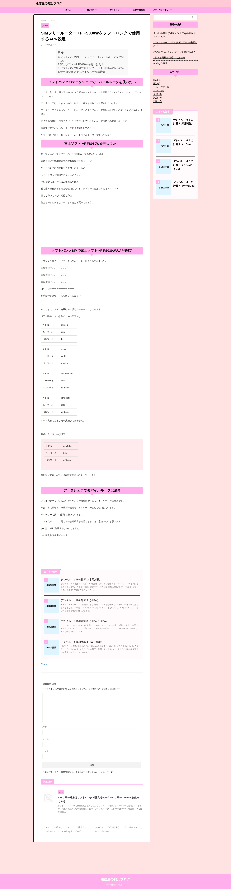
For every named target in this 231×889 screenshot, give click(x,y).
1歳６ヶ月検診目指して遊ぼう (167, 54)
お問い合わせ (139, 10)
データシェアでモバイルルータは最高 (82, 71)
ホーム (68, 10)
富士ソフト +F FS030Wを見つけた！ (82, 64)
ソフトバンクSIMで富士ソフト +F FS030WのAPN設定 (92, 68)
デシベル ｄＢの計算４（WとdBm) (87, 664)
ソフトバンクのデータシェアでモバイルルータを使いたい (92, 58)
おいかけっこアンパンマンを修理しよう (171, 48)
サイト (45, 780)
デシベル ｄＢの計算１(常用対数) (86, 579)
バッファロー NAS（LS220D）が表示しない (174, 42)
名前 (44, 756)
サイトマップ (115, 10)
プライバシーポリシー (162, 10)
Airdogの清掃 (159, 60)
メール (45, 768)
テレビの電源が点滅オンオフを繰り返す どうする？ (175, 35)
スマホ (46, 694)
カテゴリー (92, 10)
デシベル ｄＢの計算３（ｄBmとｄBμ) (89, 636)
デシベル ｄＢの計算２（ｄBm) (85, 608)
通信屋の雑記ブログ (49, 3)
